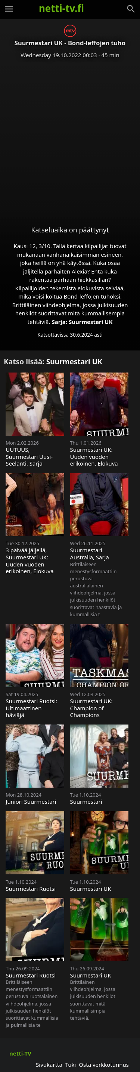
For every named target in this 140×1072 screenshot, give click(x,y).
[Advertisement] (70, 136)
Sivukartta (49, 1064)
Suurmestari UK (90, 321)
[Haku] (131, 9)
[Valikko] (9, 9)
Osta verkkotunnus (104, 1064)
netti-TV (20, 1053)
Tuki (70, 1064)
